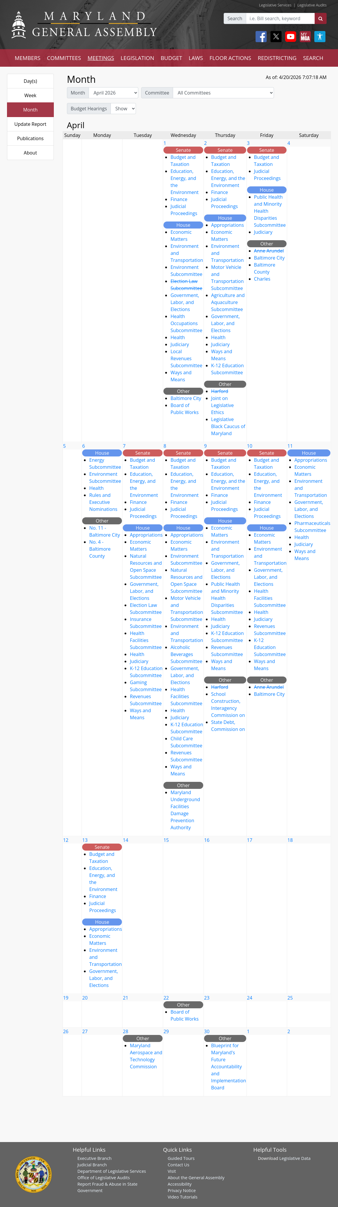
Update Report (30, 124)
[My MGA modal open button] (304, 36)
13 (84, 840)
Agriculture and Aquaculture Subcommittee (228, 302)
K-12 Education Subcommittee (270, 647)
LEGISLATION (137, 57)
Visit (172, 1171)
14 (125, 840)
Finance (178, 199)
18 (290, 840)
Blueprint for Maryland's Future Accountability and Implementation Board (228, 1066)
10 (249, 446)
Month (30, 110)
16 (206, 840)
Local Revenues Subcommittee (186, 358)
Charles (262, 279)
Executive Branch (94, 1158)
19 (65, 998)
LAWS (196, 57)
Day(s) (30, 81)
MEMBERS (27, 57)
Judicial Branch (92, 1164)
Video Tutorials (182, 1197)
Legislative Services (275, 5)
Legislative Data (295, 1158)
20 (84, 998)
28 (125, 1031)
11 (290, 446)
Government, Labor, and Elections (184, 302)
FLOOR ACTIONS (230, 57)
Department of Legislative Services (111, 1171)
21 (125, 998)
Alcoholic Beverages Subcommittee (186, 654)
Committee (157, 93)
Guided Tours (181, 1158)
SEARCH (313, 57)
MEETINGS (100, 57)
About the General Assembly (196, 1177)
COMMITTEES (64, 57)
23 (206, 998)
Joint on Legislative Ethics (222, 405)
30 (206, 1031)
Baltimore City (185, 398)
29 (166, 1031)
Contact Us (178, 1164)
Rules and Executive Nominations (103, 502)
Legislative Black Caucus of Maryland (228, 426)
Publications (30, 138)
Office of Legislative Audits (103, 1177)
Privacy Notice (182, 1190)
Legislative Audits (312, 5)
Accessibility (180, 1184)
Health (177, 337)
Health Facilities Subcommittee (146, 640)
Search (234, 18)
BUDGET (171, 57)
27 (84, 1031)
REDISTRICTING (277, 57)
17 (249, 840)
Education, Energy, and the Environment (228, 178)
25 (290, 998)
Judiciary (179, 344)
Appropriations (227, 225)
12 (65, 840)
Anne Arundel (269, 251)
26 (65, 1031)
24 (249, 998)
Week (30, 95)
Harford (219, 391)
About (30, 153)
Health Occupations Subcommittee (186, 323)
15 (166, 840)
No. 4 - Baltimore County (100, 549)
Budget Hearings (89, 108)
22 (166, 998)
